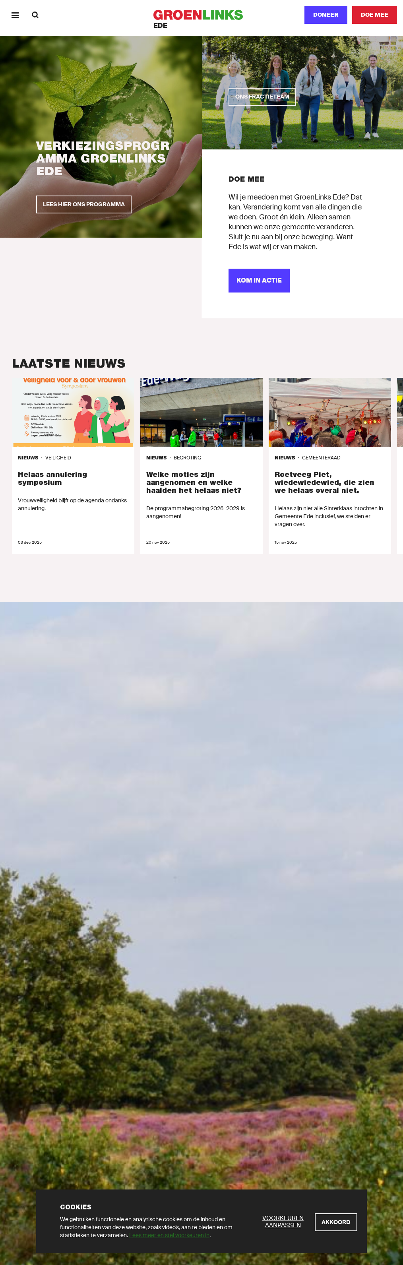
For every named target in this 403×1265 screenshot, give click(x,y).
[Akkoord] (336, 1222)
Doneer (326, 14)
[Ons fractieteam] (262, 97)
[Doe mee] (374, 15)
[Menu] (15, 15)
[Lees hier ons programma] (84, 204)
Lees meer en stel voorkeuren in (169, 1235)
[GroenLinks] (201, 15)
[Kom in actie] (259, 281)
